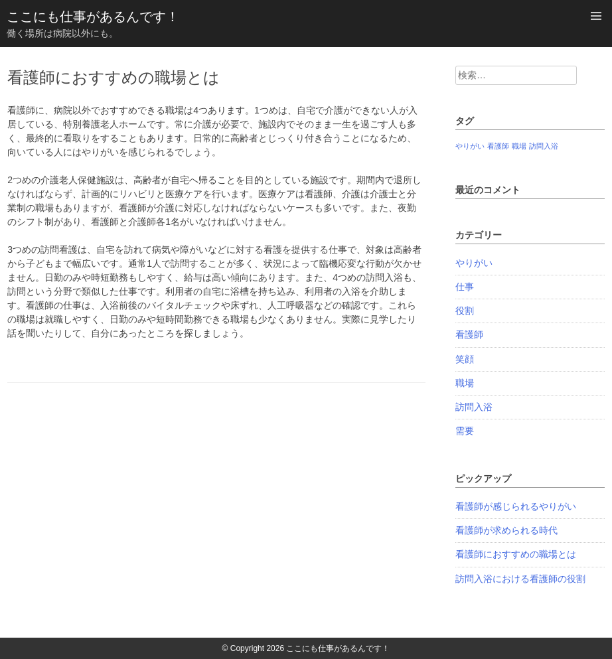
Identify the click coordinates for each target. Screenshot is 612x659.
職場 (464, 383)
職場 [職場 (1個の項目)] (519, 146)
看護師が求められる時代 (506, 530)
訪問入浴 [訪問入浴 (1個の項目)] (543, 146)
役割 (464, 310)
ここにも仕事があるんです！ (93, 16)
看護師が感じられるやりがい (515, 506)
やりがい (474, 262)
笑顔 (464, 359)
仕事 (464, 286)
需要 (464, 430)
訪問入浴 (474, 407)
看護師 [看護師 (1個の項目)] (498, 146)
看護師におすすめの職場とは (515, 554)
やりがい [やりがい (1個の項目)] (470, 146)
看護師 (469, 334)
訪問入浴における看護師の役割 (520, 578)
